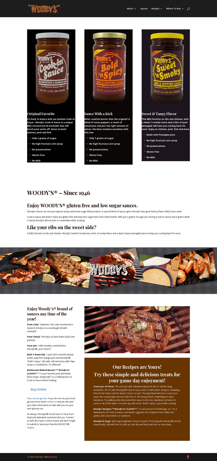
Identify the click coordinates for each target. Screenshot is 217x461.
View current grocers (37, 398)
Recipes (155, 9)
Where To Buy (173, 9)
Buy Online (38, 389)
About (130, 9)
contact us (52, 401)
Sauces (144, 9)
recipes (30, 427)
